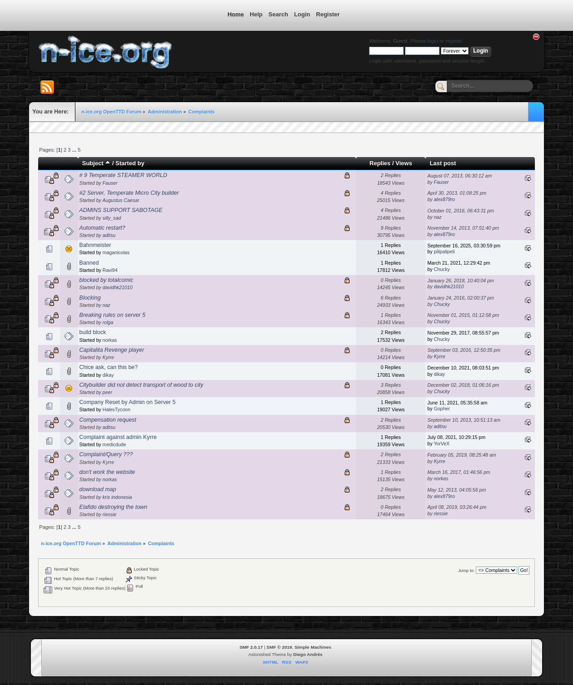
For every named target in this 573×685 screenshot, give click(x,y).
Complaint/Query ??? (106, 454)
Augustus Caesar (120, 200)
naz (437, 217)
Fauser (110, 183)
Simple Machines (313, 647)
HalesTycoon (116, 409)
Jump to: (466, 570)
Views (403, 163)
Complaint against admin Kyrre (118, 437)
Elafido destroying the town (113, 507)
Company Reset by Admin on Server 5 (127, 402)
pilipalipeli (444, 251)
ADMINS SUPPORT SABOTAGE (121, 210)
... (75, 150)
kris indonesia (117, 497)
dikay (108, 375)
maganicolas (116, 252)
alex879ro (444, 199)
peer (107, 392)
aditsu (109, 235)
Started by (129, 163)
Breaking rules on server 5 (112, 315)
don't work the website (107, 472)
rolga (108, 322)
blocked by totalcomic (106, 280)
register (453, 41)
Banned (89, 263)
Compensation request (107, 420)
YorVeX (442, 443)
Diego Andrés (307, 654)
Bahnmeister (95, 245)
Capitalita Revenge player (111, 350)
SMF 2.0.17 (251, 647)
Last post (443, 163)
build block (92, 332)
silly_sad (112, 218)
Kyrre (108, 357)
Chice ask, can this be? (108, 367)
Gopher (442, 408)
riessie (110, 514)
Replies (380, 163)
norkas (110, 340)
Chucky (442, 269)
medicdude (114, 444)
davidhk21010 (118, 287)
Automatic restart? (102, 228)
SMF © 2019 (279, 647)
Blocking (90, 298)
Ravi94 (110, 270)
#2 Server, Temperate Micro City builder (129, 193)
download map (97, 489)
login (432, 41)
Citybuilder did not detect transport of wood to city (141, 385)
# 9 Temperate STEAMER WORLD (123, 175)
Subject (96, 163)
